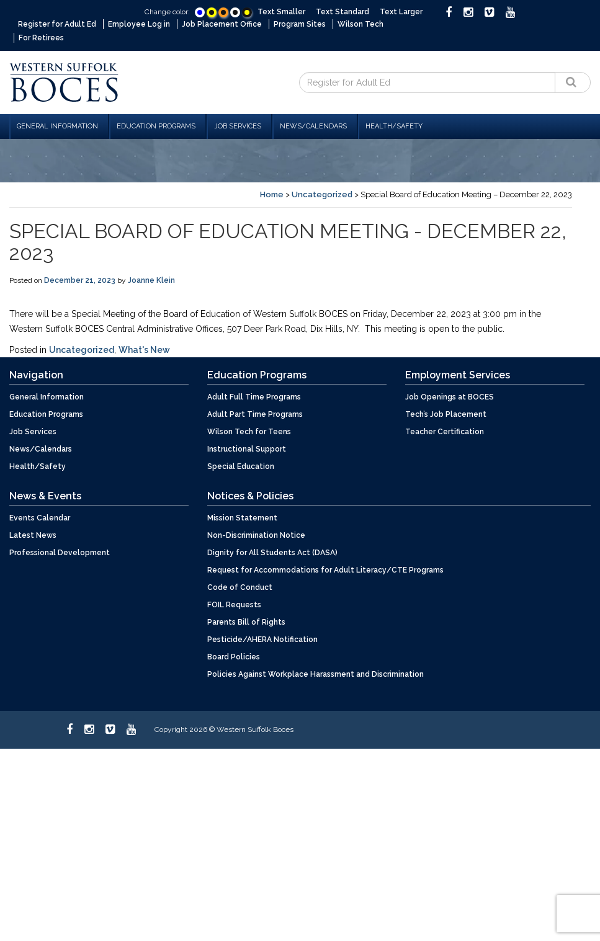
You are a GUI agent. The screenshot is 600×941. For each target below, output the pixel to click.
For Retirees (41, 37)
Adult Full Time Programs (254, 395)
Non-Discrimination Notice (256, 534)
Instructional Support (246, 448)
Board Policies (233, 655)
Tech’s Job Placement (445, 413)
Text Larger (401, 11)
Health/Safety (394, 125)
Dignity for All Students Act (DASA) (272, 551)
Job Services (237, 125)
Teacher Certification (444, 430)
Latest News (32, 534)
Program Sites (300, 24)
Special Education (240, 465)
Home (272, 193)
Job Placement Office (222, 24)
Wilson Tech (360, 24)
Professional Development (59, 551)
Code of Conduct (239, 586)
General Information (57, 125)
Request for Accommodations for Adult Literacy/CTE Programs (325, 568)
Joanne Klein (151, 279)
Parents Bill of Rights (246, 621)
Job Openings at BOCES (449, 395)
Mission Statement (242, 516)
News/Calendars (313, 125)
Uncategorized (322, 193)
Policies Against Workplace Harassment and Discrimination (315, 673)
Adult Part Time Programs (255, 413)
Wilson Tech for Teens (249, 430)
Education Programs (156, 125)
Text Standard (342, 11)
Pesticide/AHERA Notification (262, 638)
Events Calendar (39, 516)
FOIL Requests (234, 603)
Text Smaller (281, 11)
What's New (144, 349)
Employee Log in (139, 24)
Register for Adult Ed (57, 24)
